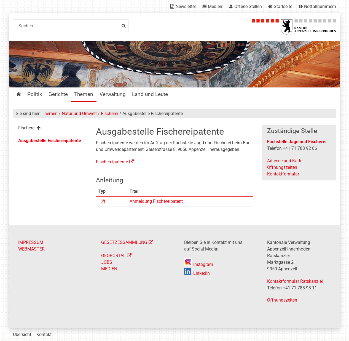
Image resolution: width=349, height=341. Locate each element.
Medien (215, 6)
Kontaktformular (283, 174)
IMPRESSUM (30, 242)
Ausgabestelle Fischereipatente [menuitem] (49, 140)
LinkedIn (197, 273)
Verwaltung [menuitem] (113, 94)
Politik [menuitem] (34, 94)
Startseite (283, 6)
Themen (50, 113)
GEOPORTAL (113, 255)
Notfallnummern (320, 6)
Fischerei (109, 113)
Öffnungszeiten (282, 167)
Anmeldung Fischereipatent (156, 201)
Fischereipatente (112, 161)
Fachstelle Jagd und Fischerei (296, 141)
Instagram (198, 264)
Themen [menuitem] (83, 94)
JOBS (106, 262)
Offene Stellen (248, 6)
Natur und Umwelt (79, 113)
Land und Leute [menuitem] (150, 94)
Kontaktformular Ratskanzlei (295, 281)
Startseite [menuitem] (22, 94)
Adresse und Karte (284, 160)
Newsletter (186, 6)
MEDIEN (109, 268)
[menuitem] (50, 128)
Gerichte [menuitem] (58, 94)
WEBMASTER (31, 249)
